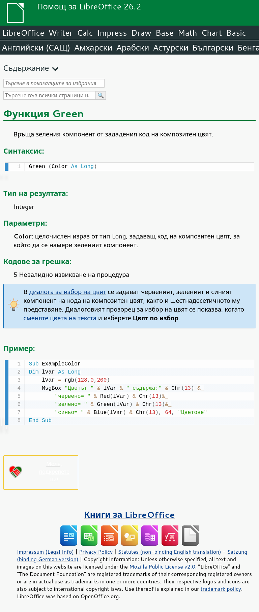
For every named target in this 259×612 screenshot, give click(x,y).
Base (164, 32)
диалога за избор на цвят (67, 291)
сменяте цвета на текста (60, 317)
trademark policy (221, 587)
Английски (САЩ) (36, 47)
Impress (112, 32)
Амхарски (93, 47)
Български (213, 47)
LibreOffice (23, 32)
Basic (236, 32)
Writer (60, 32)
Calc (85, 32)
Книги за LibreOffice (129, 513)
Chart (211, 32)
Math (187, 32)
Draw (141, 32)
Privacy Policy (96, 550)
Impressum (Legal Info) (45, 550)
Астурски (170, 47)
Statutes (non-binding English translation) (169, 550)
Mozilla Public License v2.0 (162, 565)
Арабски (132, 47)
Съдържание (26, 68)
